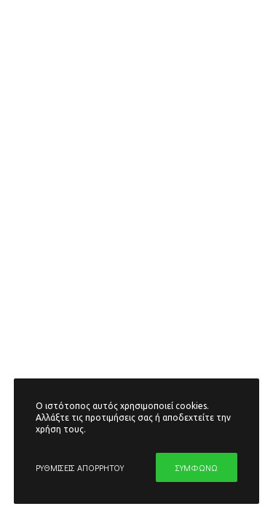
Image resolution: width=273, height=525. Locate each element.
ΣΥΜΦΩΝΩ (196, 467)
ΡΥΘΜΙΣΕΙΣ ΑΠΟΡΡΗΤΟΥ (80, 467)
